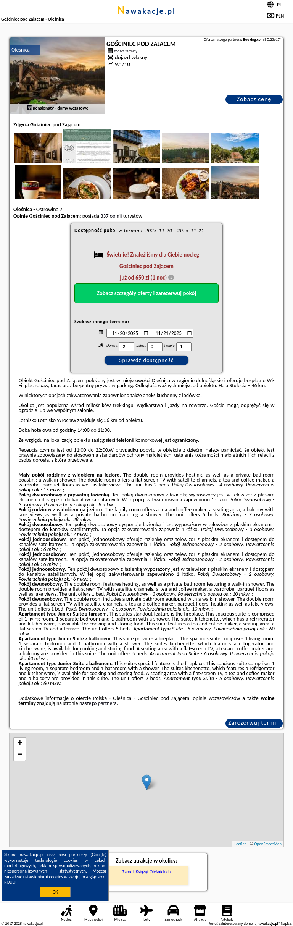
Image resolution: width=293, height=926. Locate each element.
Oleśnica (20, 50)
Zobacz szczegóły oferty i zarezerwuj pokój (146, 293)
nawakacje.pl (146, 11)
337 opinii (111, 216)
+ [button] (20, 743)
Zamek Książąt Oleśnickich (146, 871)
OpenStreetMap (268, 843)
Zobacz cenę (254, 99)
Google (98, 854)
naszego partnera (98, 703)
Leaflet (240, 843)
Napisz (286, 923)
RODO (10, 882)
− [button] (20, 755)
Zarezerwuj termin (254, 722)
